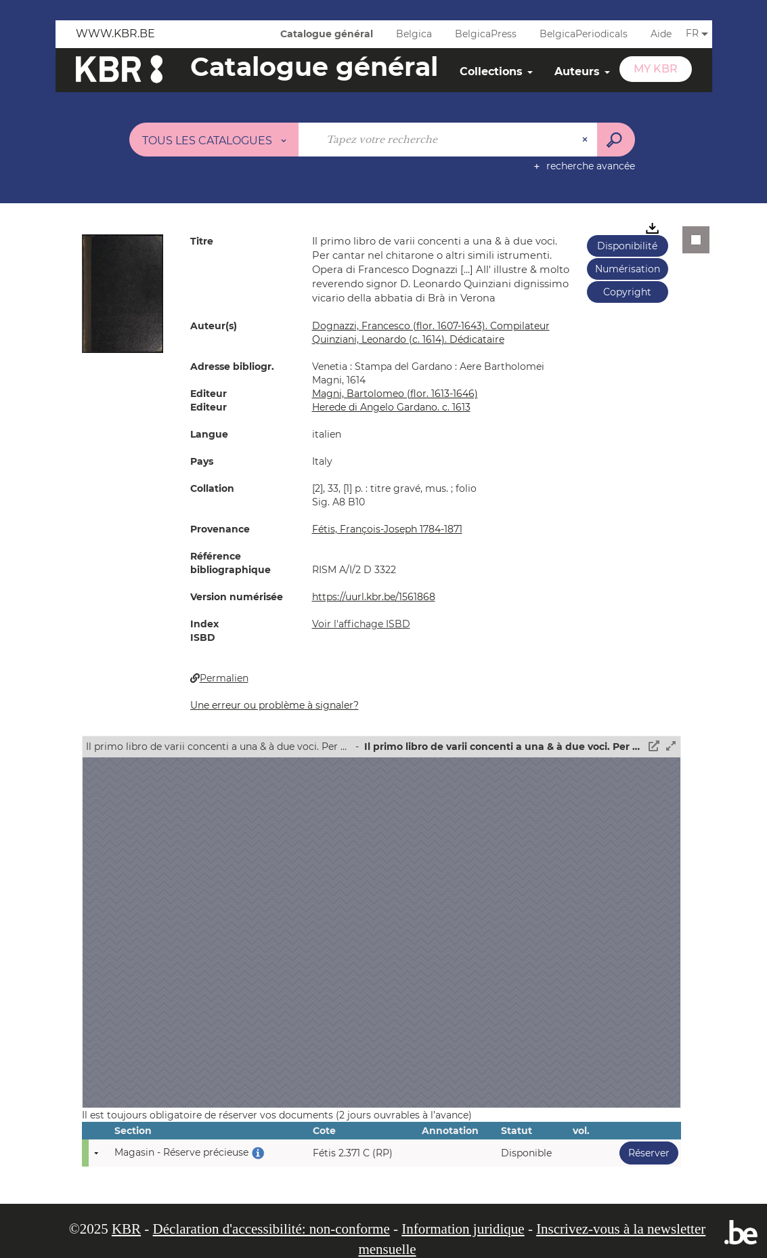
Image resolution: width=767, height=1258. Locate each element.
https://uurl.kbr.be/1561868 (373, 597)
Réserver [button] (644, 1152)
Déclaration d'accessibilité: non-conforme (271, 1229)
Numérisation (627, 269)
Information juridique (462, 1229)
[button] (122, 293)
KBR (126, 1229)
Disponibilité (627, 246)
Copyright (627, 292)
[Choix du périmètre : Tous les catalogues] (214, 139)
